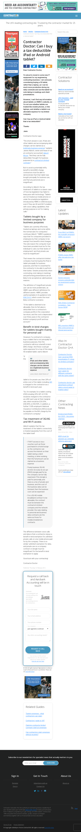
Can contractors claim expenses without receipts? (38, 733)
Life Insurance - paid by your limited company (65, 99)
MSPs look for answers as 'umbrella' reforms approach (66, 438)
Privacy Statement (19, 825)
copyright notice (29, 671)
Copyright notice (49, 828)
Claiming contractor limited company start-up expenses (36, 726)
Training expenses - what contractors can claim (35, 715)
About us (66, 783)
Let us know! (67, 472)
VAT (50, 382)
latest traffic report (30, 810)
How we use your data (38, 661)
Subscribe (51, 763)
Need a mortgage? (65, 114)
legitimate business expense (34, 148)
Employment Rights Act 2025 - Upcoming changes (66, 416)
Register (15, 783)
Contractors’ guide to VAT (35, 721)
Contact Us (40, 786)
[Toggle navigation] (76, 16)
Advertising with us (40, 783)
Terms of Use (7, 825)
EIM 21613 (27, 297)
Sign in (15, 786)
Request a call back (38, 650)
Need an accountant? (65, 89)
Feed (76, 808)
